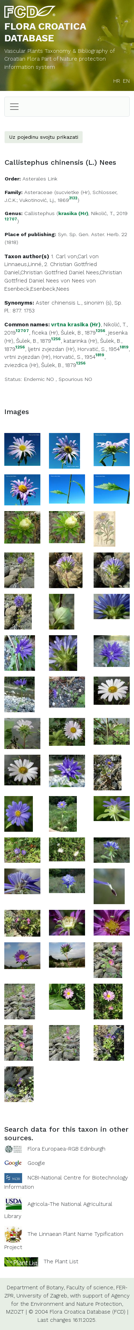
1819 (124, 347)
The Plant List (61, 1261)
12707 (11, 219)
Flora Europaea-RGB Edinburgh (66, 1149)
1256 (100, 331)
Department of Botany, (36, 1287)
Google (36, 1163)
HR (116, 81)
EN (126, 81)
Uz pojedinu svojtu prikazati (43, 137)
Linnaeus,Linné (22, 264)
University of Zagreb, (42, 1296)
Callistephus (39, 213)
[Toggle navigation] (14, 106)
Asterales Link (40, 179)
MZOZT (15, 1312)
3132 (73, 198)
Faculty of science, (90, 1287)
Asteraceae (38, 192)
